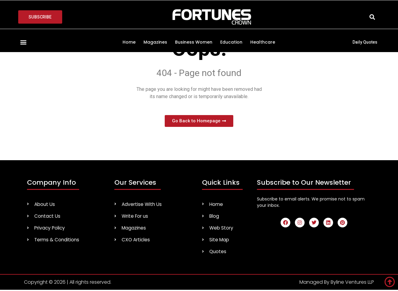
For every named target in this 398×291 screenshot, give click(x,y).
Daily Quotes (364, 42)
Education (231, 42)
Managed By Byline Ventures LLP (336, 283)
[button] (372, 17)
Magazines (155, 42)
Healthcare (262, 42)
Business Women (193, 42)
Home (129, 42)
